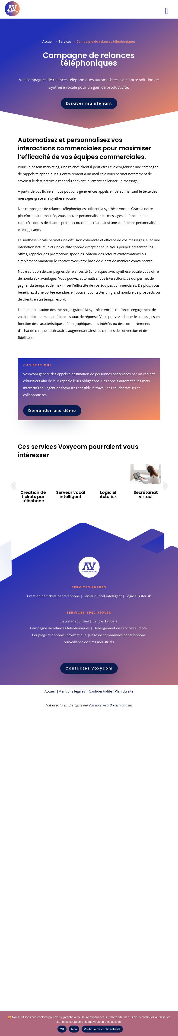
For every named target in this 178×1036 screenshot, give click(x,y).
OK (62, 1029)
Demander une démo (52, 410)
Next (163, 486)
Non (74, 1029)
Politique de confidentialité (102, 1029)
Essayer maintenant (89, 103)
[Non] (172, 1023)
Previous (14, 486)
